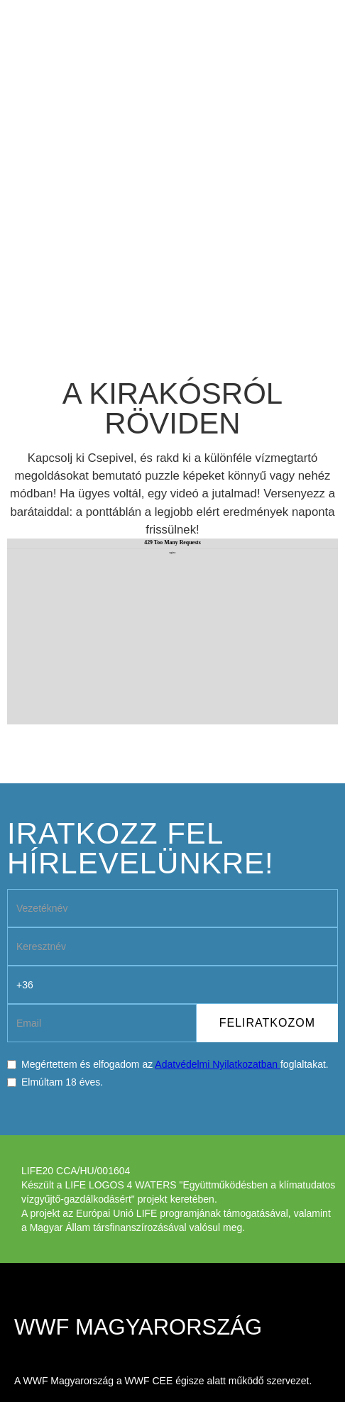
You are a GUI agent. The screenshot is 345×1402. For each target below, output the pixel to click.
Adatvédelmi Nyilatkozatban (217, 1064)
